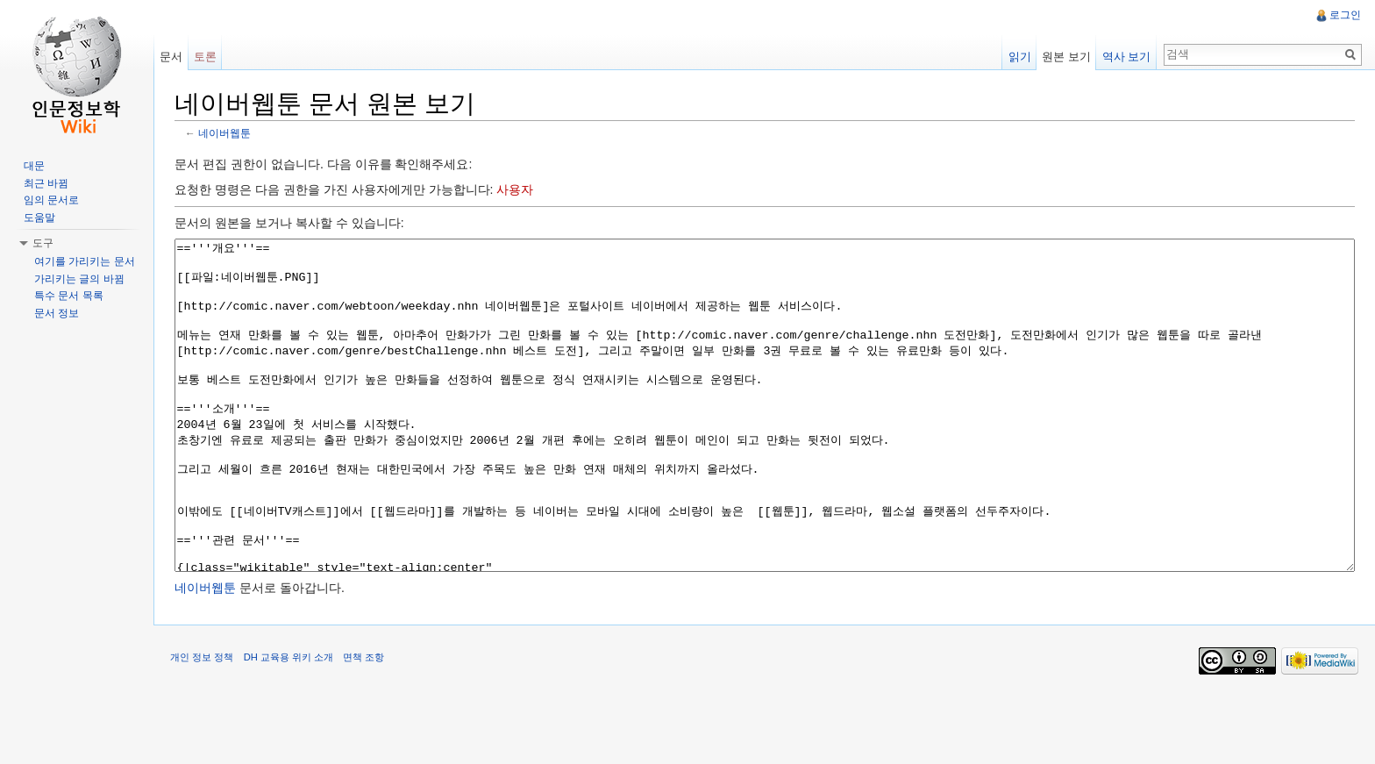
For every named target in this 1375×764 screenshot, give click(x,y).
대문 (34, 166)
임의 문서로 (51, 200)
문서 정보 (56, 313)
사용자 (516, 190)
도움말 (39, 217)
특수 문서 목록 (68, 295)
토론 (206, 56)
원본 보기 (1066, 56)
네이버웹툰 (226, 133)
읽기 (1019, 56)
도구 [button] (42, 243)
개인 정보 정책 (203, 723)
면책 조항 (365, 723)
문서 (171, 56)
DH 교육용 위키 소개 (289, 723)
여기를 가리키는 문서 (84, 261)
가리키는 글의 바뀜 (79, 279)
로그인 (1345, 15)
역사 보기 (1126, 56)
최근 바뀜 (46, 183)
